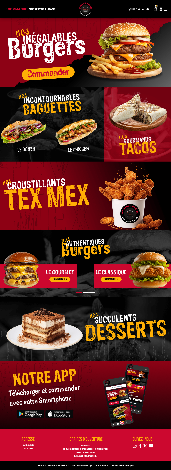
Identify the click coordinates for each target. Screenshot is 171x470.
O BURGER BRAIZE (55, 465)
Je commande (15, 9)
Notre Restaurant (42, 9)
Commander (48, 73)
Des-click (100, 465)
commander (60, 279)
